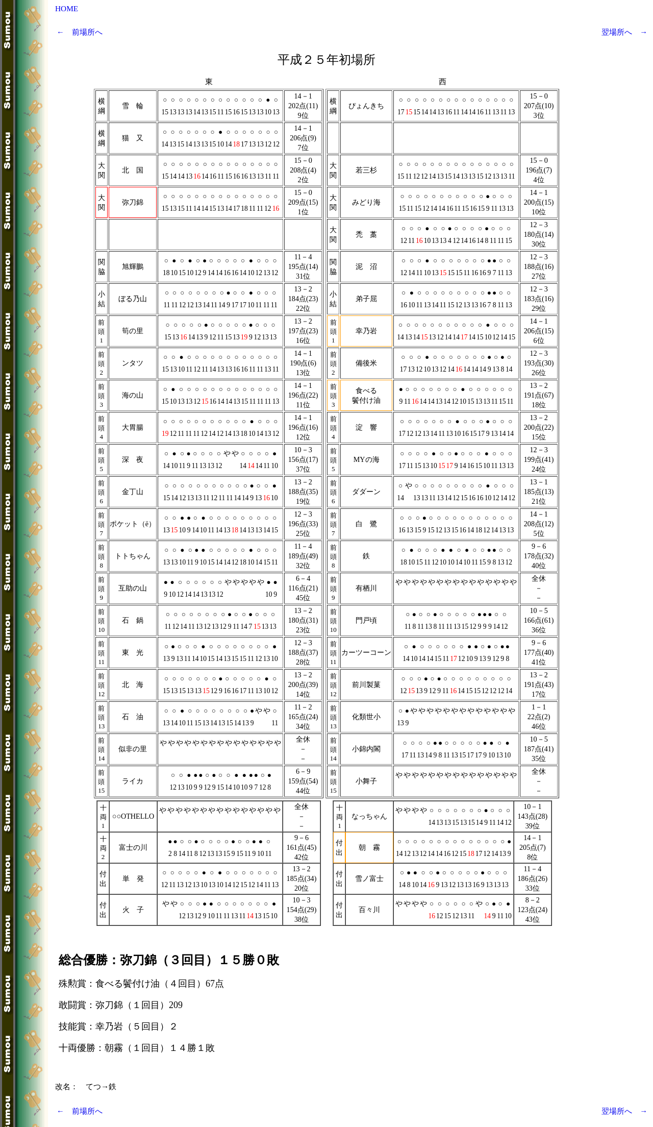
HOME (66, 8)
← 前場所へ (80, 32)
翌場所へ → (624, 32)
